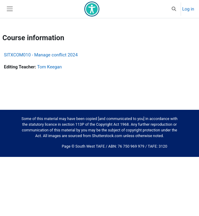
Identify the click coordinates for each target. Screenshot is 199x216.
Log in (188, 9)
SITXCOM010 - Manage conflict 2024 (41, 55)
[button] (174, 9)
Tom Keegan (49, 67)
